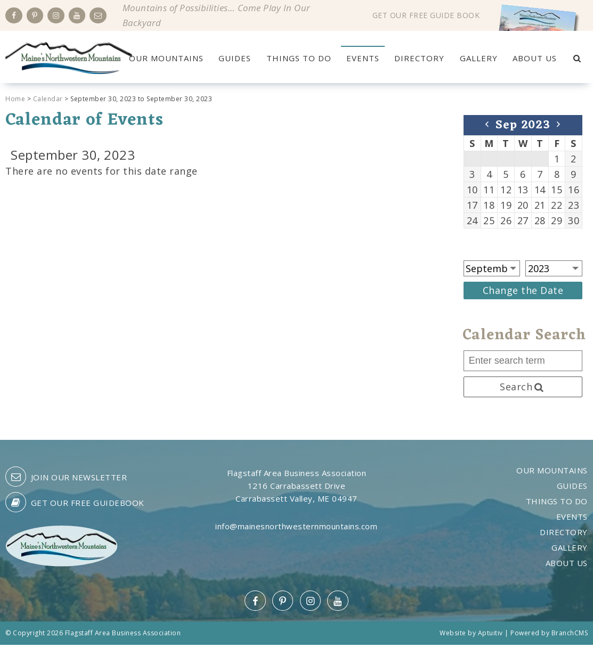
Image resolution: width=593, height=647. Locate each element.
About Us (534, 58)
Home (15, 100)
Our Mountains (166, 58)
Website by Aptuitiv (471, 635)
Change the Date (523, 291)
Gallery (478, 58)
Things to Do (298, 58)
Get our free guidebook (74, 504)
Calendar (48, 100)
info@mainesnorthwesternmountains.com (296, 528)
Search (523, 388)
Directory (419, 58)
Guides (235, 58)
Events (362, 58)
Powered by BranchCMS (549, 635)
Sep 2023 (522, 127)
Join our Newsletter (66, 479)
